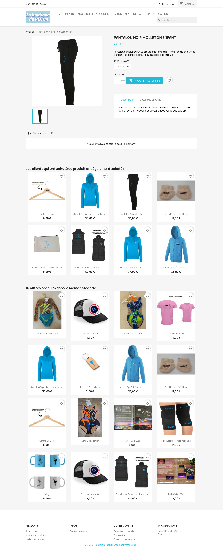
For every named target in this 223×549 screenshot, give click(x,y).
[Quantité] (117, 80)
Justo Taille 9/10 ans (47, 333)
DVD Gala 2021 (133, 440)
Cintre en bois (47, 214)
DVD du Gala (121, 14)
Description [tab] (128, 99)
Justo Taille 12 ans (133, 333)
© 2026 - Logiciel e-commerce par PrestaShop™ (112, 545)
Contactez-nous (36, 4)
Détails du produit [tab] (150, 99)
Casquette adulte (90, 494)
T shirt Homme (176, 333)
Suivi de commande (124, 531)
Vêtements (66, 14)
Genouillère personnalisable (176, 440)
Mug (47, 494)
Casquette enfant (90, 333)
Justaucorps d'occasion (150, 14)
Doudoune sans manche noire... (90, 267)
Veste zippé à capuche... (176, 267)
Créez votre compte (124, 539)
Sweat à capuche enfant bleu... (90, 214)
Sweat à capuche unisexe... (133, 267)
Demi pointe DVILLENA (176, 214)
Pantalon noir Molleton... (133, 214)
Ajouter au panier (144, 81)
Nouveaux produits (36, 535)
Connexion (120, 535)
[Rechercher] (177, 20)
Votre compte (124, 525)
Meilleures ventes (35, 539)
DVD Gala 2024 (176, 494)
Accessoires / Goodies (93, 14)
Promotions (32, 531)
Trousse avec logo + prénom (47, 267)
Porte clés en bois (90, 387)
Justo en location (90, 440)
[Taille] (122, 66)
